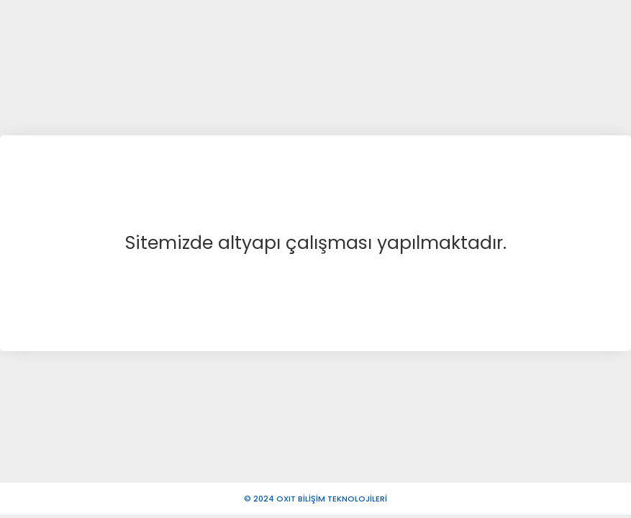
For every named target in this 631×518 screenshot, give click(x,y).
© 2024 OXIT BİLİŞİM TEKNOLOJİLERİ (315, 498)
